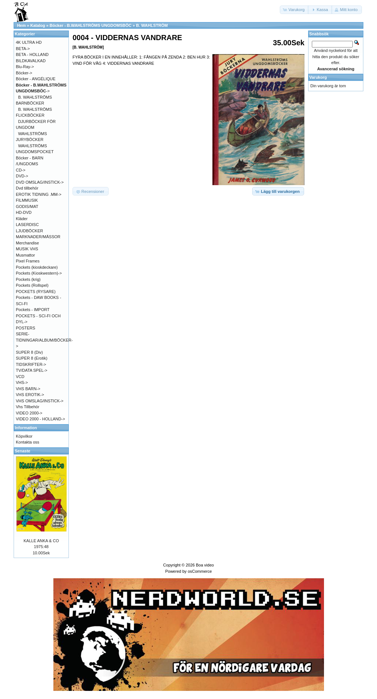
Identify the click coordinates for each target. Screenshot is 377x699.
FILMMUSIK (27, 200)
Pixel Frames (27, 261)
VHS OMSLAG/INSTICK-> (39, 401)
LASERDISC (27, 224)
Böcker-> (24, 73)
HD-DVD (24, 212)
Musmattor (25, 255)
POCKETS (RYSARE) (36, 291)
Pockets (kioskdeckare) (37, 267)
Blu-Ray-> (25, 66)
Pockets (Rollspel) (32, 285)
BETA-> (23, 48)
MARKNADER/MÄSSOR (38, 236)
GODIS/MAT (27, 206)
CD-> (20, 170)
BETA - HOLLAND (32, 54)
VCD (20, 376)
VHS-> (22, 382)
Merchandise (27, 243)
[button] (294, 10)
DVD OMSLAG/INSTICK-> (40, 182)
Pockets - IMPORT (32, 309)
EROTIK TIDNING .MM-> (38, 194)
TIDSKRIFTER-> (31, 364)
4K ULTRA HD (29, 42)
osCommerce (200, 571)
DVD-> (22, 176)
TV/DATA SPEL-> (31, 370)
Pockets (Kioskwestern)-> (39, 273)
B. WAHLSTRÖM (152, 25)
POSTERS (25, 328)
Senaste (22, 451)
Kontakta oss (27, 442)
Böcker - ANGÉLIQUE (36, 79)
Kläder (22, 218)
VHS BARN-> (28, 388)
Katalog (37, 25)
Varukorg (318, 77)
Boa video (205, 565)
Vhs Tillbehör (27, 407)
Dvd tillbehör (27, 188)
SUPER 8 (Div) (29, 352)
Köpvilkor (24, 436)
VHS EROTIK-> (30, 394)
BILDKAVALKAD (31, 61)
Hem (21, 25)
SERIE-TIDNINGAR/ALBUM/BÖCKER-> (44, 340)
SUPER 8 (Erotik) (31, 358)
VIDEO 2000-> (29, 413)
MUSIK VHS (27, 249)
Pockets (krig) (28, 279)
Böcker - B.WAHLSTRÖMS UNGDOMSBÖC (90, 25)
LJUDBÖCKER (29, 231)
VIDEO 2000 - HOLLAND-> (40, 419)
